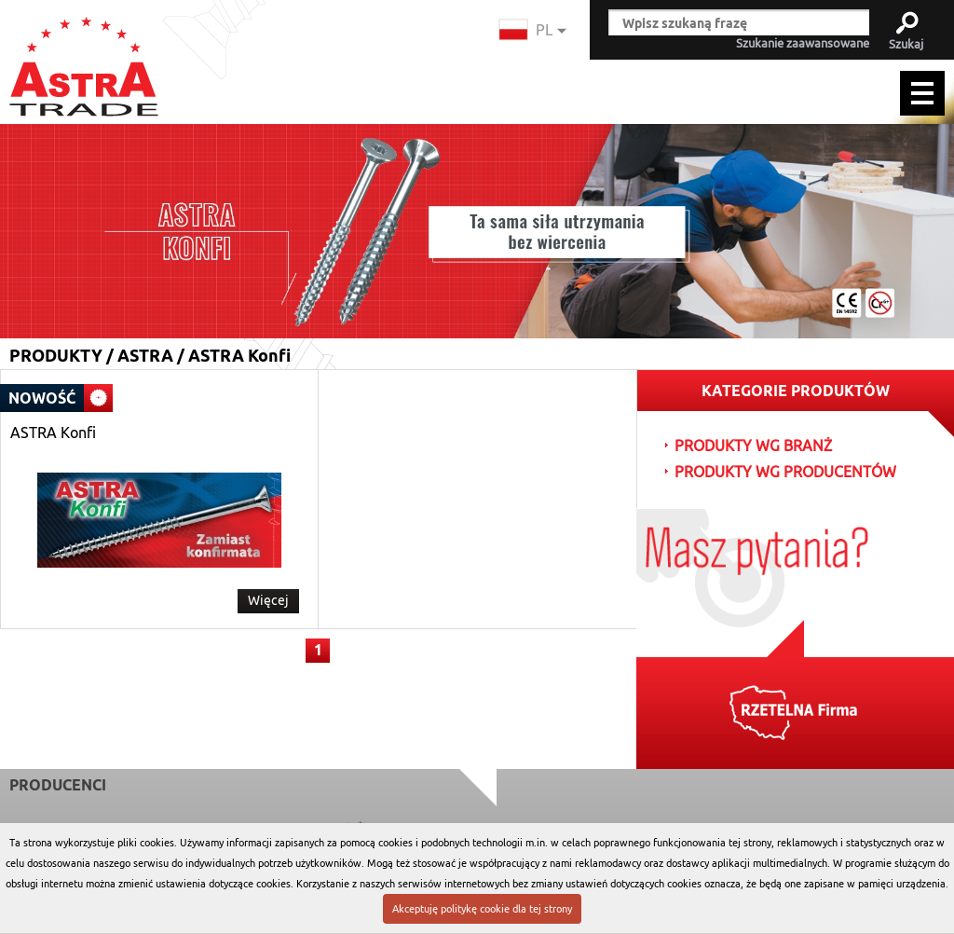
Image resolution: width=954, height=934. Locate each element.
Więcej (268, 600)
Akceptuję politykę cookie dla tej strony (482, 908)
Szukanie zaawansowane (802, 43)
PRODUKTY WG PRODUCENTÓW (785, 472)
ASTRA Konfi (53, 433)
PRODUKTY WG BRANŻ (753, 446)
